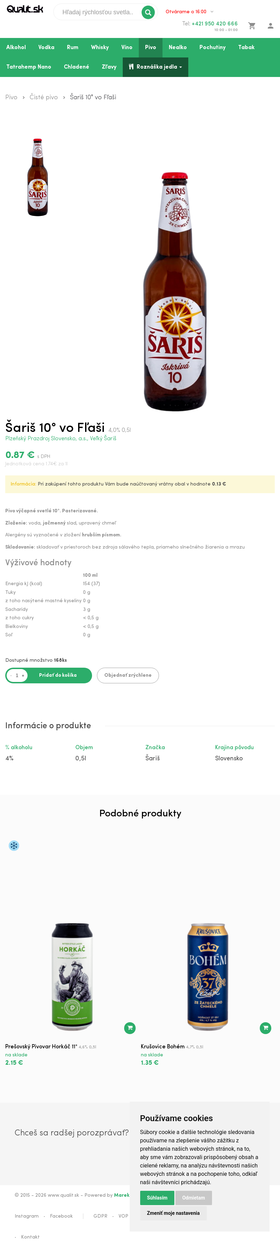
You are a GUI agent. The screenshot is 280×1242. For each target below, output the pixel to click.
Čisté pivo (44, 97)
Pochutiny (212, 48)
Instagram (27, 1216)
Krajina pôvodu (234, 748)
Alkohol (16, 48)
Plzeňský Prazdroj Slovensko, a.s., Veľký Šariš (60, 439)
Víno (127, 48)
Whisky (100, 48)
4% (9, 758)
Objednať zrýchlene (128, 675)
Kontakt (30, 1237)
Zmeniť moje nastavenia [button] (173, 1213)
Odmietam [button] (193, 1198)
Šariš (152, 758)
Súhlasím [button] (157, 1198)
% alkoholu (18, 748)
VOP (123, 1216)
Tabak (246, 48)
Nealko (178, 48)
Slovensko (229, 758)
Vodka (46, 48)
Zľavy (109, 67)
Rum (72, 48)
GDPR (100, 1216)
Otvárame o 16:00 (189, 12)
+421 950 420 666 (215, 24)
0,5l (80, 758)
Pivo (150, 48)
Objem (84, 748)
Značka (155, 748)
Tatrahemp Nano (28, 67)
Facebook (61, 1216)
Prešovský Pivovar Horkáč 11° (41, 1047)
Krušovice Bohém (163, 1047)
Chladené (76, 67)
